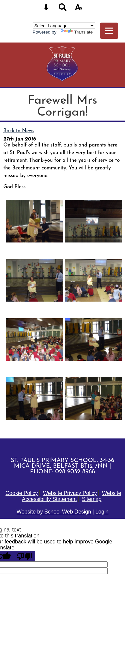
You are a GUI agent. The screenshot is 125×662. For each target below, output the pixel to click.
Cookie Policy (22, 493)
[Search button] (62, 9)
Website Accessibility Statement (71, 496)
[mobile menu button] (109, 31)
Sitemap (92, 499)
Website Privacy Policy (70, 493)
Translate (77, 32)
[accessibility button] (78, 9)
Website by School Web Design (54, 512)
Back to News (18, 131)
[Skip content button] (46, 9)
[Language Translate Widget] (64, 26)
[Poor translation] (24, 556)
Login (101, 512)
